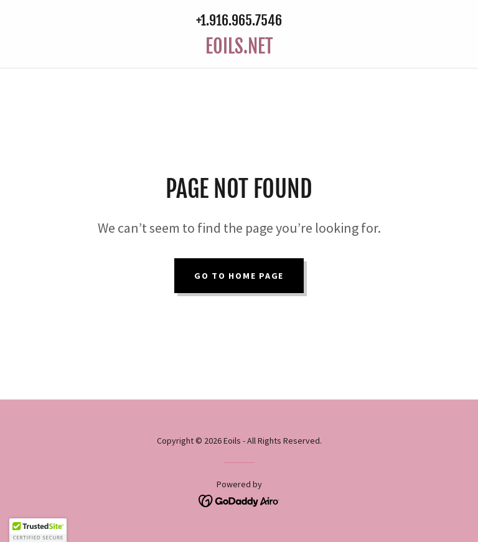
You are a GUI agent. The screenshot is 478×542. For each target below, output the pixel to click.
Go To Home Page (239, 275)
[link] (239, 50)
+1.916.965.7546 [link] (239, 20)
